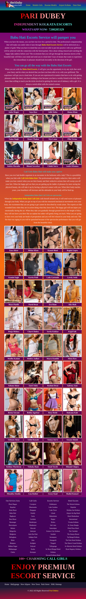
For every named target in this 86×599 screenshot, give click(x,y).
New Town (36, 584)
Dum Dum (77, 5)
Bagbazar (13, 516)
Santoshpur (53, 528)
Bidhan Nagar (12, 546)
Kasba (33, 549)
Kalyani (32, 546)
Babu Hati (12, 513)
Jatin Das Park (33, 534)
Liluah (53, 513)
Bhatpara (13, 543)
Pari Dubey (53, 591)
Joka (32, 540)
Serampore (53, 537)
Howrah (32, 528)
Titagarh (53, 543)
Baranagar (12, 522)
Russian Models (51, 5)
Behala (13, 528)
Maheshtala (53, 516)
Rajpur (53, 519)
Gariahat (33, 519)
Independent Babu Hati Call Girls (26, 199)
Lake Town (53, 510)
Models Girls (38, 5)
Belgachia (13, 531)
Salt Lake (53, 525)
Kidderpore (53, 504)
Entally (33, 513)
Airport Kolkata (65, 5)
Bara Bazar (12, 519)
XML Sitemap (56, 584)
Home (28, 5)
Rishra (53, 522)
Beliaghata (12, 537)
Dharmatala (33, 507)
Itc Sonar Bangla (73, 525)
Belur (13, 540)
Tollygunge (53, 546)
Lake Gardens (53, 507)
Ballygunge (15, 584)
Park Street (45, 584)
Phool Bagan (13, 504)
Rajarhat (12, 507)
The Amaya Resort (73, 534)
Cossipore (33, 504)
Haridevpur (33, 522)
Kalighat (33, 543)
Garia (33, 516)
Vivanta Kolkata (73, 522)
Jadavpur (33, 531)
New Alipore (25, 584)
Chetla (13, 552)
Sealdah (53, 534)
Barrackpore (13, 525)
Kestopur (33, 552)
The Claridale (73, 531)
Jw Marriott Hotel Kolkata (73, 546)
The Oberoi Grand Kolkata (73, 543)
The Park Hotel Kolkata (73, 540)
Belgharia (13, 534)
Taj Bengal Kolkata (73, 537)
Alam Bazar (13, 510)
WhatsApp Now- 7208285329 (43, 29)
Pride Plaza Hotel (73, 528)
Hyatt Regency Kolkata (73, 549)
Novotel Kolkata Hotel (53, 555)
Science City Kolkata (53, 531)
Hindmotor (32, 525)
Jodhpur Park (33, 537)
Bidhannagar (13, 549)
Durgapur (33, 510)
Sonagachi (53, 540)
